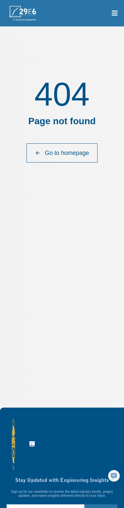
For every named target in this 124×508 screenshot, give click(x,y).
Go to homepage (62, 153)
